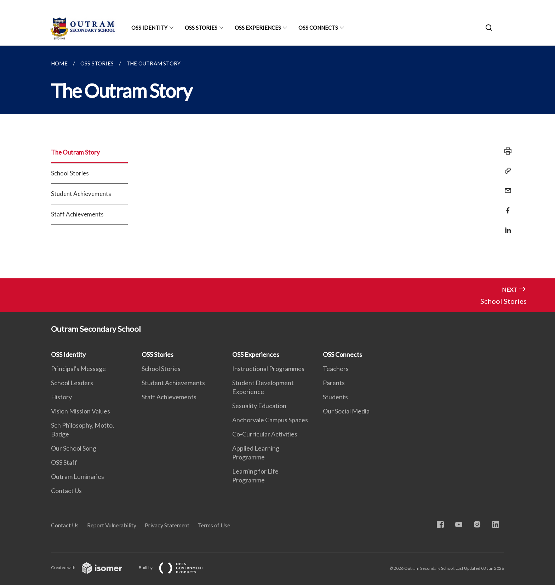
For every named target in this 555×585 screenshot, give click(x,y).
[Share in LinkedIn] (506, 225)
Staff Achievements (77, 214)
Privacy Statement (167, 525)
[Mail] (506, 186)
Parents (334, 383)
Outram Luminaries (77, 476)
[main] (277, 162)
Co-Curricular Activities (264, 434)
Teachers (336, 368)
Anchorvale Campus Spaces (270, 420)
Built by (176, 567)
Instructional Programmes (268, 368)
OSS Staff (64, 462)
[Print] (506, 151)
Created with (92, 567)
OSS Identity (149, 27)
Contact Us (66, 490)
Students (335, 397)
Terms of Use (214, 525)
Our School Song (73, 448)
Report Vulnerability (111, 525)
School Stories (70, 173)
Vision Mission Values (80, 411)
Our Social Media (346, 411)
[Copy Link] (506, 170)
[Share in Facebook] (506, 206)
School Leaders (72, 383)
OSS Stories (201, 27)
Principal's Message (78, 368)
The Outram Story (75, 152)
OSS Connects (318, 27)
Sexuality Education (259, 406)
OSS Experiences (258, 27)
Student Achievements (81, 193)
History (61, 397)
